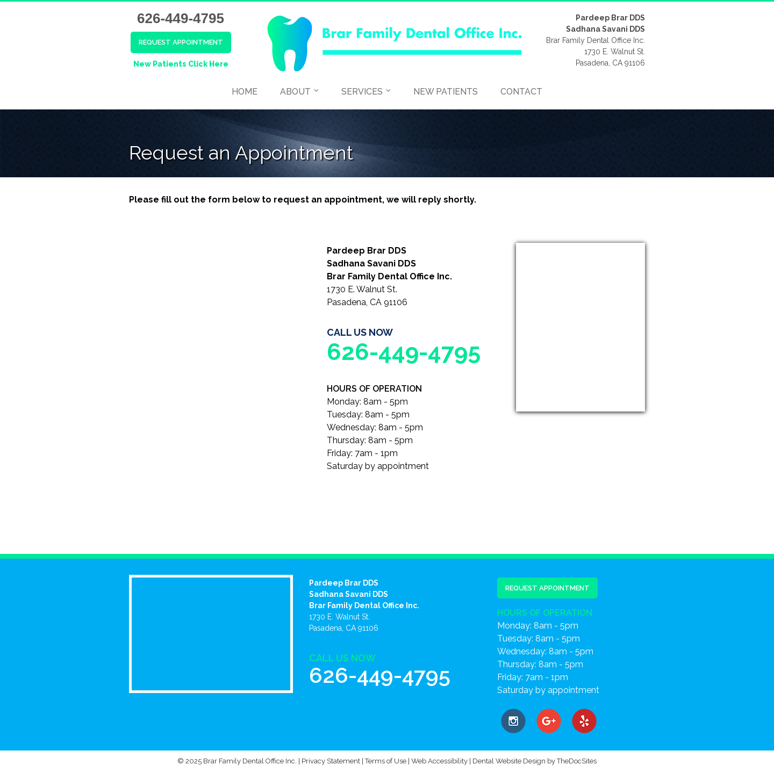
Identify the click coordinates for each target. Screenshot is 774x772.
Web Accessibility (439, 761)
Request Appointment (181, 42)
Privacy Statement (331, 761)
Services (362, 91)
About (295, 91)
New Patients (445, 91)
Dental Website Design (509, 761)
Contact (521, 91)
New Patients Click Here (180, 64)
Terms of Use (385, 761)
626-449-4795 (180, 18)
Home (244, 91)
